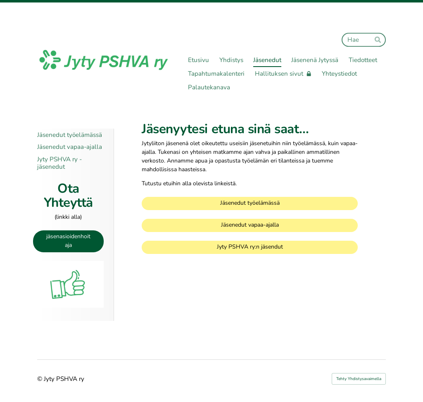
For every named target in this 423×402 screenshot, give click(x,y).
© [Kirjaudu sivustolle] (40, 379)
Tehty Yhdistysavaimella (358, 379)
